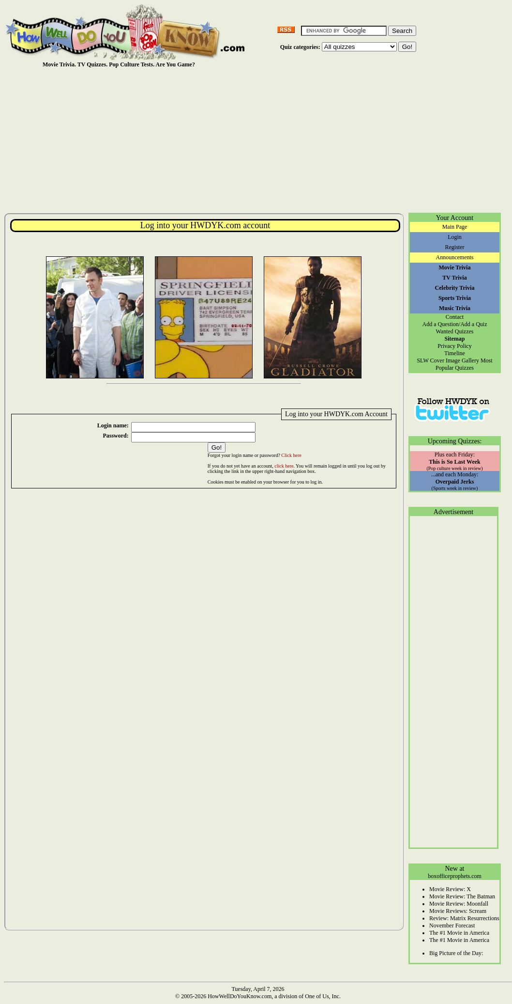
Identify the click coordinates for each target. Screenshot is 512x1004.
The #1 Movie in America (459, 932)
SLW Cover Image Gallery (448, 360)
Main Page (454, 226)
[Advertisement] (258, 140)
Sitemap (455, 338)
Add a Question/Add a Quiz (454, 324)
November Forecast (452, 925)
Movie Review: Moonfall (458, 903)
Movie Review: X (450, 889)
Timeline (454, 353)
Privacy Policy (454, 346)
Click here (291, 455)
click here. (284, 466)
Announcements (455, 257)
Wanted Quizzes (455, 331)
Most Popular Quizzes (464, 364)
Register (455, 247)
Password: (115, 435)
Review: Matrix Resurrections (464, 918)
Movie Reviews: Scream (457, 911)
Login (455, 237)
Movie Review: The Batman (462, 896)
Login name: (113, 425)
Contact (455, 317)
